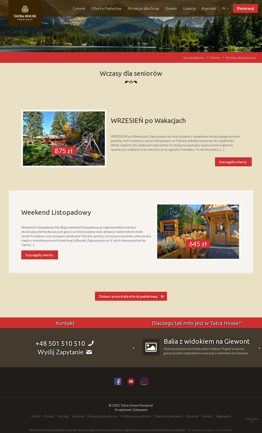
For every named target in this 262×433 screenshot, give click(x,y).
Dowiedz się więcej (201, 430)
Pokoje (49, 416)
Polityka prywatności (136, 416)
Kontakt (65, 323)
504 (251, 421)
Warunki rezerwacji (168, 416)
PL (226, 8)
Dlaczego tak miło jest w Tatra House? (196, 323)
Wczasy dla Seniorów (102, 416)
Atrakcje (192, 416)
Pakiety (214, 57)
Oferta (36, 416)
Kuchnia (78, 416)
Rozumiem (224, 430)
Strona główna (193, 57)
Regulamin (223, 416)
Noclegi (63, 416)
